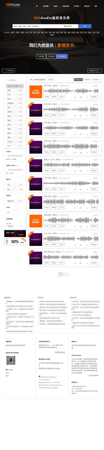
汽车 (94, 32)
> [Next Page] (67, 274)
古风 (31, 32)
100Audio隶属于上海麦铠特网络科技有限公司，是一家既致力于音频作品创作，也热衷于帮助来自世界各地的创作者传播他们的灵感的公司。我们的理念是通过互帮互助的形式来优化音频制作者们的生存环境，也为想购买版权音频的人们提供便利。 (85, 415)
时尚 (98, 32)
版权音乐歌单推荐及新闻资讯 (16, 394)
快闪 (38, 32)
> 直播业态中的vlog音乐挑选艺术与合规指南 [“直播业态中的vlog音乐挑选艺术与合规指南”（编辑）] (53, 356)
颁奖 (69, 32)
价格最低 (96, 79)
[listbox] (69, 26)
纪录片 (90, 32)
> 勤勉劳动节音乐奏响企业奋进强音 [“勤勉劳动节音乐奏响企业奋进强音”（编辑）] (82, 372)
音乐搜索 (45, 6)
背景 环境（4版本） (51, 196)
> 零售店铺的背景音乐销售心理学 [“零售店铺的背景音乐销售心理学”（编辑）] (49, 367)
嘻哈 (61, 32)
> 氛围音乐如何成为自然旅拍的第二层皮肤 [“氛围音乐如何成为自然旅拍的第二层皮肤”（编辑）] (19, 380)
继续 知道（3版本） (51, 215)
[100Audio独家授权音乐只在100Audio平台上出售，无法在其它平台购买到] (11, 195)
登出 (7, 425)
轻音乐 (73, 32)
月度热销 (41, 56)
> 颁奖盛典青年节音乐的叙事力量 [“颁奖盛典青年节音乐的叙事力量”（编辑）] (82, 361)
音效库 (55, 6)
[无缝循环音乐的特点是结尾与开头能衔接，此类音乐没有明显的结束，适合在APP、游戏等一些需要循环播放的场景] (11, 179)
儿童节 (18, 32)
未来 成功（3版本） (51, 122)
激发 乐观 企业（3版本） (53, 252)
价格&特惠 (66, 6)
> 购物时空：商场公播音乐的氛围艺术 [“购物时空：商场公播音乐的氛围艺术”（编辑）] (51, 370)
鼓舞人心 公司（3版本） (53, 159)
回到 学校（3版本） (51, 104)
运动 (85, 32)
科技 (27, 32)
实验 (57, 32)
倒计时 (52, 35)
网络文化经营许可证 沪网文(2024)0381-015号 (50, 434)
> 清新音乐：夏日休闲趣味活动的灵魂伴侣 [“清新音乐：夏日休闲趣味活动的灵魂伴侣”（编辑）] (52, 353)
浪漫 (50, 32)
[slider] (7, 156)
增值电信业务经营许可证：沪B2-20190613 (49, 431)
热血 (77, 32)
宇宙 (54, 32)
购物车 (95, 96)
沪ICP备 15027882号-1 (44, 429)
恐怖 (46, 32)
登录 (96, 6)
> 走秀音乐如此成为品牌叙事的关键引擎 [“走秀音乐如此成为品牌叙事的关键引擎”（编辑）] (51, 351)
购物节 (23, 32)
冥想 (81, 32)
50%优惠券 (62, 56)
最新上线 (79, 79)
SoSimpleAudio (65, 85)
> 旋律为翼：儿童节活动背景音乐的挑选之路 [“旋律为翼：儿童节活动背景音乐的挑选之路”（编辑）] (85, 351)
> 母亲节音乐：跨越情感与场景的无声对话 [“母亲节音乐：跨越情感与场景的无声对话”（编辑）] (84, 353)
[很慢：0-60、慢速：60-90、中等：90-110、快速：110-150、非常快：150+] (17, 165)
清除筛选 (50, 79)
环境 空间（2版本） (51, 178)
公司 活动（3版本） (51, 233)
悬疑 (35, 32)
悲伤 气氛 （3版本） (51, 86)
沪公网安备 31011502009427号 (49, 426)
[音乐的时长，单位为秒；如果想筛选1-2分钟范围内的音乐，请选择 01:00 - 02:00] (11, 151)
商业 (65, 32)
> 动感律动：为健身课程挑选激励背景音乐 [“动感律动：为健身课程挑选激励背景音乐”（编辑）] (52, 373)
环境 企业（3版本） (51, 141)
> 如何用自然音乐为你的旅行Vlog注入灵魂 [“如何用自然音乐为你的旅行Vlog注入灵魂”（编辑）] (19, 355)
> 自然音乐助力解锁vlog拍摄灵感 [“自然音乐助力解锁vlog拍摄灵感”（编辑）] (16, 363)
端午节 (13, 32)
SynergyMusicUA (65, 104)
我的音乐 (86, 6)
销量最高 (87, 79)
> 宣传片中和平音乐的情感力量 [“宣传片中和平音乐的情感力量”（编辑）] (81, 364)
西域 (42, 32)
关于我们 (76, 6)
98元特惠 (51, 56)
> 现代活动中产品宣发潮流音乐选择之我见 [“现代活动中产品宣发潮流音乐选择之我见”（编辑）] (52, 359)
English (9, 419)
